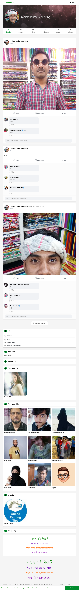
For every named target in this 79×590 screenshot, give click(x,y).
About (22, 585)
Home (16, 585)
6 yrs (11, 43)
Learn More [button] (53, 588)
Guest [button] (73, 2)
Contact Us (28, 585)
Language (71, 585)
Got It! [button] (72, 588)
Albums (11, 361)
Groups (10, 531)
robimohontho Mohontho (35, 17)
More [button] (61, 585)
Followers (11, 404)
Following (11, 368)
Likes (10, 495)
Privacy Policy (38, 585)
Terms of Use (48, 585)
